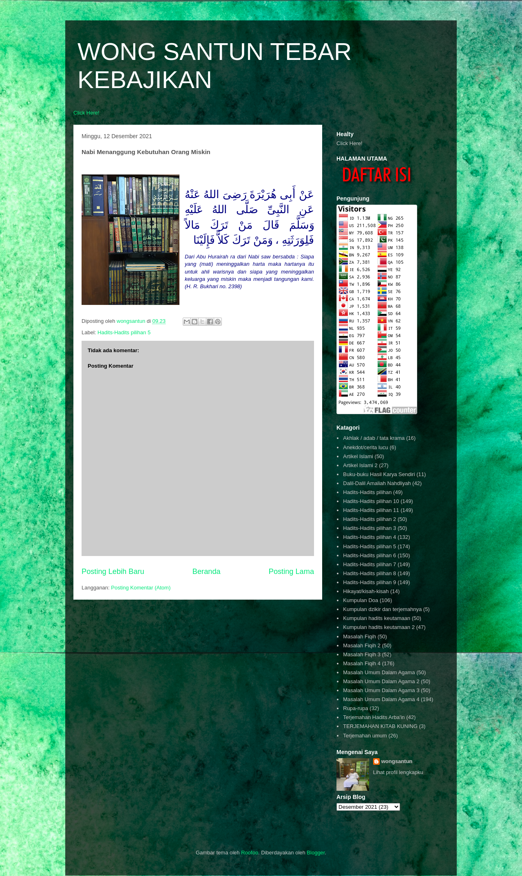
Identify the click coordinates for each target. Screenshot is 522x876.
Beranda (206, 571)
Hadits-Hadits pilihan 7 (369, 564)
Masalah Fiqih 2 (361, 645)
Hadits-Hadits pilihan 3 (369, 528)
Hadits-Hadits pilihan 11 (371, 510)
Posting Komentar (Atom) (140, 588)
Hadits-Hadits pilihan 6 (369, 555)
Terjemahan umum (365, 736)
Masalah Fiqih (359, 636)
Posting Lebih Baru (113, 571)
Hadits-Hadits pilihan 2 (369, 519)
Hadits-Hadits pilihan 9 (369, 582)
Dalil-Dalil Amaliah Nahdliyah (377, 483)
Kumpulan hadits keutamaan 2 (379, 627)
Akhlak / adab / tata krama (374, 438)
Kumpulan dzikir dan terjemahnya (382, 609)
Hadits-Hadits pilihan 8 (369, 573)
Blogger (316, 853)
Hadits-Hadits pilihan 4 (369, 537)
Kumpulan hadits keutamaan (376, 618)
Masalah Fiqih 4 (361, 663)
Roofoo (249, 853)
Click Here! (86, 113)
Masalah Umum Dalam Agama (379, 672)
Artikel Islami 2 (360, 465)
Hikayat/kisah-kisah (366, 591)
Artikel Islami (358, 456)
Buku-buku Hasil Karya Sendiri (379, 474)
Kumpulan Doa (360, 600)
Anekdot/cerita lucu (365, 447)
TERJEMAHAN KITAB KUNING (380, 726)
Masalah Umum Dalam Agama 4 (381, 699)
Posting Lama (291, 571)
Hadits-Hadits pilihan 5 (123, 332)
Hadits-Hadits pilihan (367, 492)
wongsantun (397, 761)
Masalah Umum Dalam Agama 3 (381, 690)
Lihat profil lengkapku (398, 772)
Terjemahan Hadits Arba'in (374, 717)
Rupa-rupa (355, 708)
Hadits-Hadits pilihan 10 (371, 501)
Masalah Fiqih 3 (361, 654)
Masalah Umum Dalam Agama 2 (381, 681)
